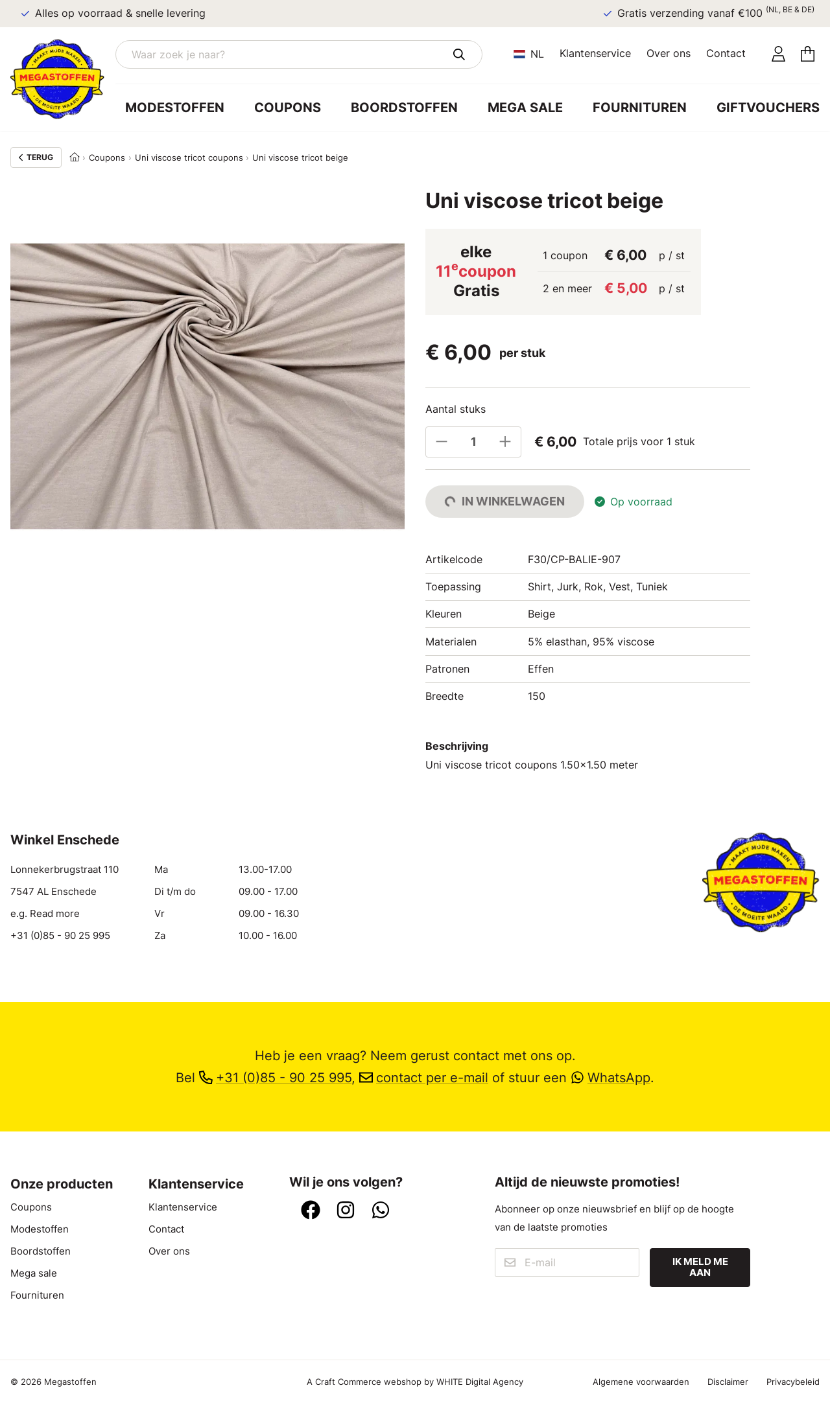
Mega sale (525, 107)
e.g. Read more (45, 914)
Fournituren (640, 107)
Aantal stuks (455, 408)
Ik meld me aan (700, 1267)
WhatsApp (610, 1077)
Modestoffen (174, 107)
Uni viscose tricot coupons (189, 157)
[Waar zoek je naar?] (298, 54)
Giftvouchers (768, 107)
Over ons (668, 53)
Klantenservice (595, 53)
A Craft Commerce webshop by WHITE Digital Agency (415, 1381)
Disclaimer (727, 1381)
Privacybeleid (793, 1381)
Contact (726, 53)
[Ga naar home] (62, 79)
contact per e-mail (423, 1077)
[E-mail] (567, 1262)
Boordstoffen (404, 107)
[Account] (778, 54)
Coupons (287, 107)
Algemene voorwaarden (641, 1381)
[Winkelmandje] (807, 54)
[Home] (74, 157)
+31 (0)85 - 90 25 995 (60, 936)
